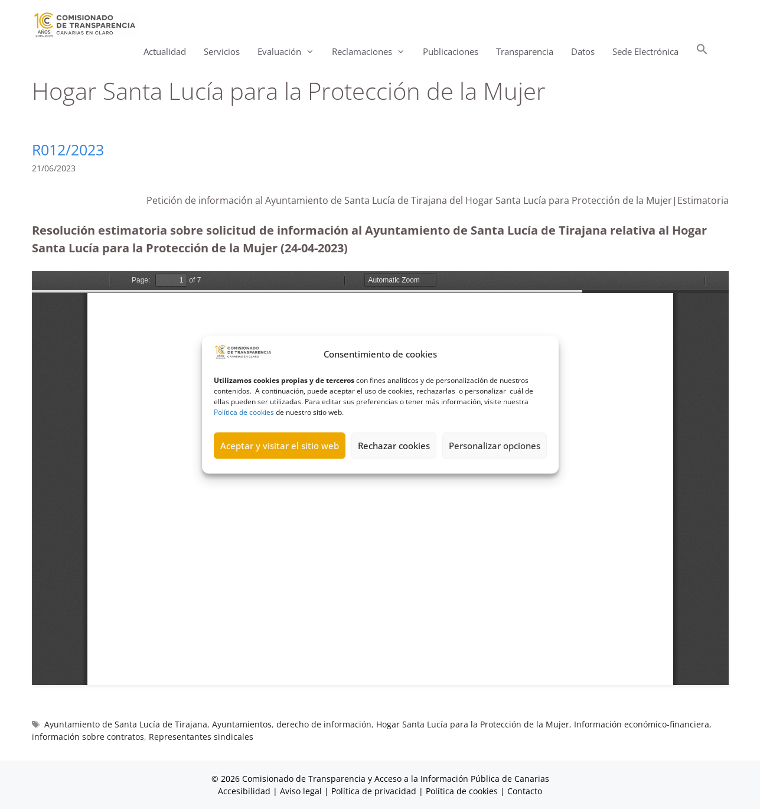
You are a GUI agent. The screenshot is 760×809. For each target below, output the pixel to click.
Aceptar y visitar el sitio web (279, 445)
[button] (702, 51)
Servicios (222, 51)
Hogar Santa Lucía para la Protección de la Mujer (472, 724)
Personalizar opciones (494, 445)
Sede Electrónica (645, 51)
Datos (583, 51)
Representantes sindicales (201, 736)
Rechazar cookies (394, 445)
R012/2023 (68, 149)
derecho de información (323, 724)
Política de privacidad (373, 791)
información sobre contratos (88, 736)
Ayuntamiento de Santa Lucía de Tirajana (125, 724)
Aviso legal (301, 791)
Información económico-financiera (641, 724)
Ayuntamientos (242, 724)
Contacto (524, 791)
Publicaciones (450, 51)
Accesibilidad (245, 791)
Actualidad (164, 51)
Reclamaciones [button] (373, 51)
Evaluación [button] (290, 51)
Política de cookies (244, 412)
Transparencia (524, 51)
